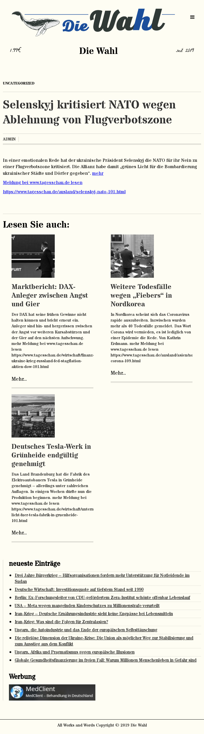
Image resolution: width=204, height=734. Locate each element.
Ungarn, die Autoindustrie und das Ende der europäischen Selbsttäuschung (86, 630)
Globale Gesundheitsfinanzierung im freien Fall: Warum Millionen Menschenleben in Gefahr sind (106, 660)
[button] (192, 17)
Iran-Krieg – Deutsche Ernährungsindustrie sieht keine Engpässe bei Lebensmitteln (94, 614)
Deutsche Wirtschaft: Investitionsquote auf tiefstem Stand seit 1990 (79, 590)
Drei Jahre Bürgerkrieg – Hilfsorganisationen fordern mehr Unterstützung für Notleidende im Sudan (102, 578)
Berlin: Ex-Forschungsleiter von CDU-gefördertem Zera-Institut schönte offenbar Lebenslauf (102, 598)
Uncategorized (19, 83)
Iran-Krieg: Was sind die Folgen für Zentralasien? (61, 622)
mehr (97, 173)
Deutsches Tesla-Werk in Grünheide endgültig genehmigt (51, 455)
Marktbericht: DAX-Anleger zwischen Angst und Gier (50, 295)
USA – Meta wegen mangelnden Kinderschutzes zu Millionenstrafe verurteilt (87, 606)
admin (9, 139)
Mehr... (19, 379)
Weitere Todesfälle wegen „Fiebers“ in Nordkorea (141, 295)
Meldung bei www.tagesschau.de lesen (42, 182)
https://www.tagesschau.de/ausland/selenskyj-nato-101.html (64, 192)
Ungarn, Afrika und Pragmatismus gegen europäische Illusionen (75, 652)
